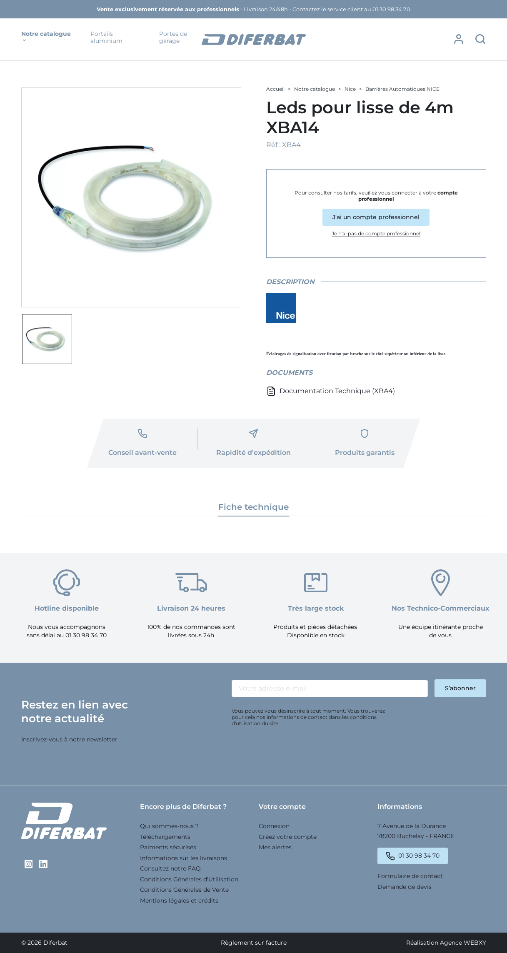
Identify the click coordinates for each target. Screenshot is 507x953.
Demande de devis (404, 886)
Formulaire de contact (410, 876)
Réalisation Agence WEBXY (446, 942)
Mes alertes (275, 847)
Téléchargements (165, 836)
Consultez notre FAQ (170, 868)
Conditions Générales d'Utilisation (189, 879)
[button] (459, 39)
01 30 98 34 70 (419, 855)
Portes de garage (173, 37)
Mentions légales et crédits (179, 900)
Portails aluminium (106, 37)
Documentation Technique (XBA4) (330, 391)
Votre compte (282, 807)
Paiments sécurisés (168, 847)
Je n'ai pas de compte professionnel (376, 233)
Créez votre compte (288, 836)
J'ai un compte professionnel (376, 216)
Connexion (274, 826)
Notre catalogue (46, 37)
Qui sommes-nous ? (169, 826)
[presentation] (295, 752)
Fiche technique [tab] (253, 507)
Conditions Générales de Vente (184, 889)
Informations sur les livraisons (183, 857)
